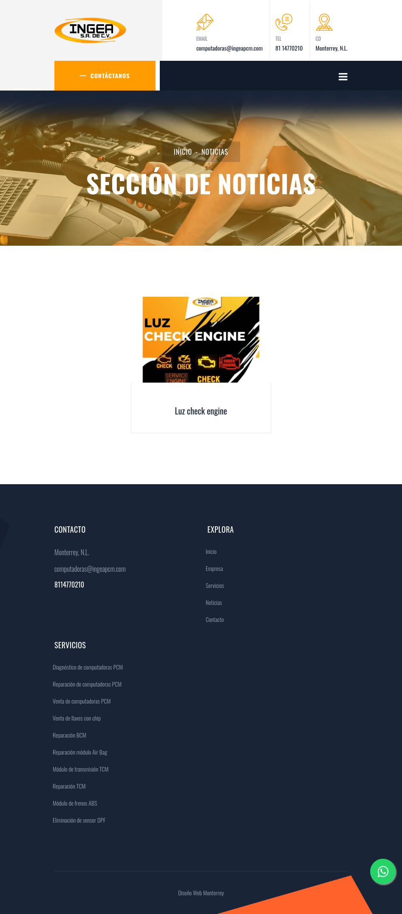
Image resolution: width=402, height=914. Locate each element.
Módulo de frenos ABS (72, 802)
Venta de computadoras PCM (79, 700)
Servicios (212, 585)
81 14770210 (289, 47)
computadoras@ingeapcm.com (229, 47)
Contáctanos (110, 75)
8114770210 (69, 584)
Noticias (211, 602)
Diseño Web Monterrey (201, 892)
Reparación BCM (67, 734)
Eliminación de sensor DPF (76, 819)
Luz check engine (201, 410)
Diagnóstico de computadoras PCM (85, 666)
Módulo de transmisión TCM (78, 768)
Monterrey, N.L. (332, 47)
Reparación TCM (67, 785)
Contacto (212, 619)
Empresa (212, 568)
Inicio (183, 152)
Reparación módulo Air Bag (77, 751)
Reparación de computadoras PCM (85, 683)
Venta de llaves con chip (74, 717)
